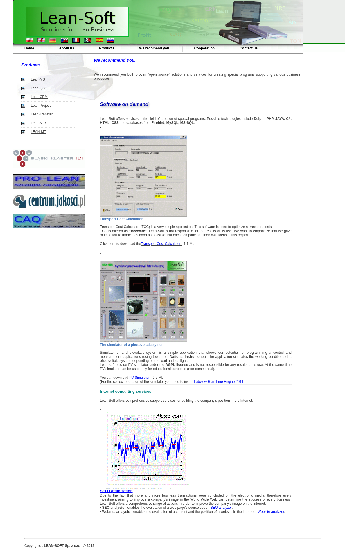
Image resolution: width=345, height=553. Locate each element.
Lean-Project (41, 106)
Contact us (249, 48)
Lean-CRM (39, 97)
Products (106, 48)
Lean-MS (38, 79)
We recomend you (154, 48)
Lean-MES (39, 123)
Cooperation (204, 48)
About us (66, 48)
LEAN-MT (38, 132)
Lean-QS (38, 88)
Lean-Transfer (42, 114)
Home (29, 48)
